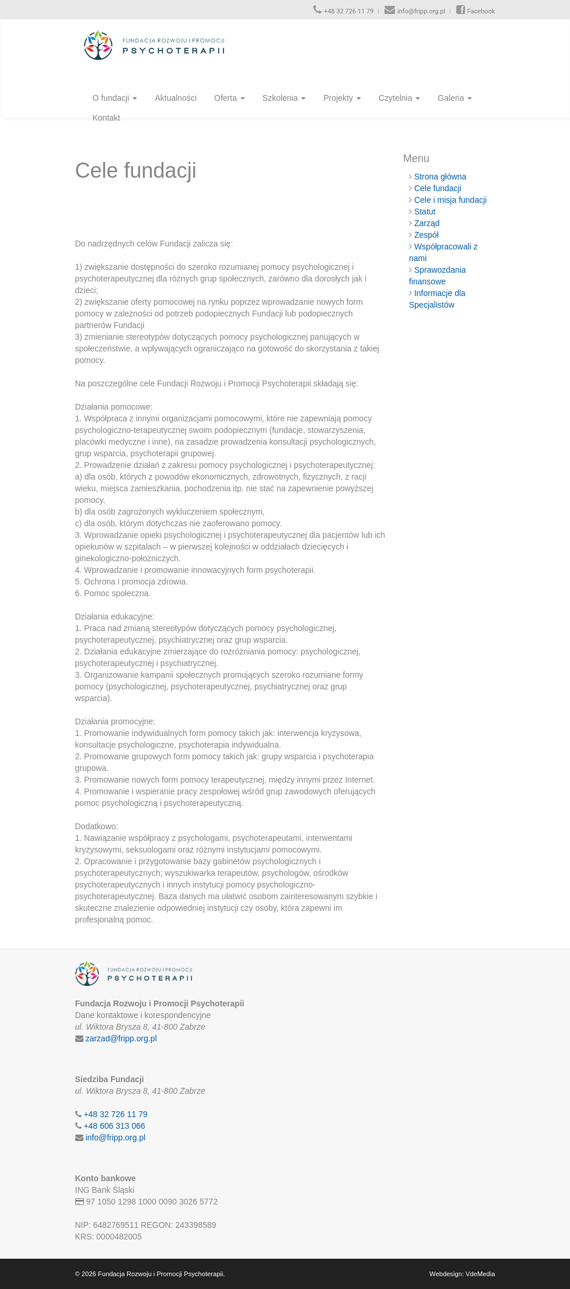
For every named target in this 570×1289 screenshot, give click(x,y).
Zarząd (427, 223)
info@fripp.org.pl (421, 11)
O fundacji (115, 98)
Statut (425, 211)
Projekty (342, 98)
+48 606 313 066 (114, 1125)
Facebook (481, 11)
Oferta (229, 98)
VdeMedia (480, 1273)
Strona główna (440, 176)
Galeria (455, 98)
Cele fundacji (437, 188)
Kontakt (106, 117)
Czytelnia (399, 98)
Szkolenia (284, 98)
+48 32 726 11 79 (348, 11)
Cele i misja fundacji (450, 200)
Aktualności (176, 98)
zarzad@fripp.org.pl (120, 1038)
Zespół (426, 235)
